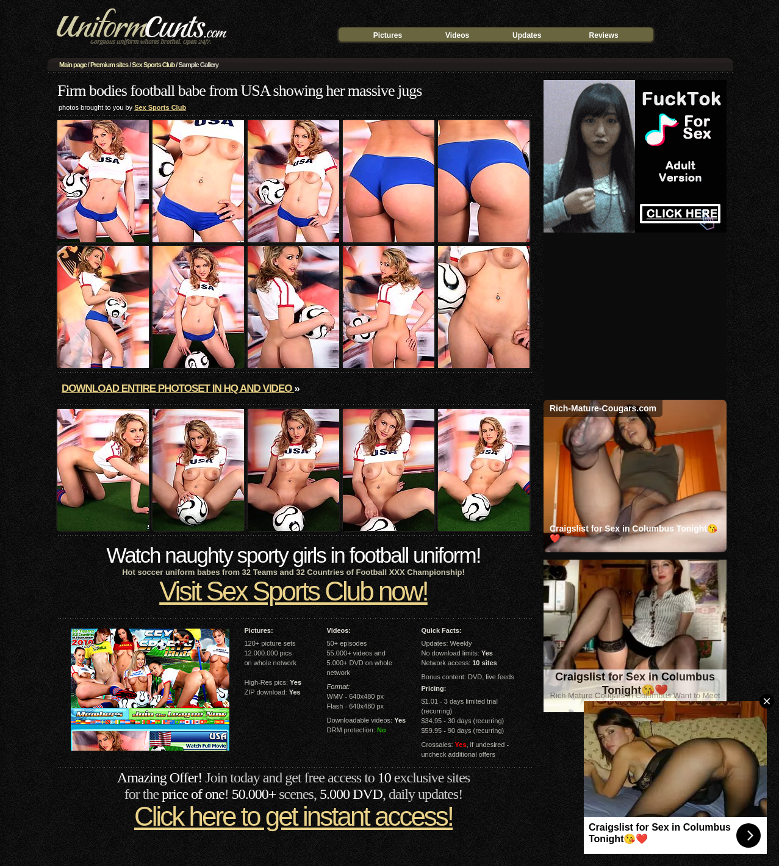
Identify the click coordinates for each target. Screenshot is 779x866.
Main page (73, 64)
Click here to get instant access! (293, 816)
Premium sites (109, 64)
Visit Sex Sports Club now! (293, 591)
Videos (457, 35)
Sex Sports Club (153, 64)
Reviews (604, 35)
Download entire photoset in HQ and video (178, 388)
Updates (526, 35)
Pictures (387, 35)
